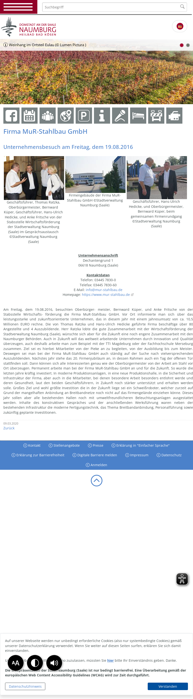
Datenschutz (171, 455)
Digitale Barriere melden (96, 455)
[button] (54, 663)
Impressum (138, 455)
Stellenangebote (66, 445)
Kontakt (33, 445)
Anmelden (98, 465)
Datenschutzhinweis (25, 686)
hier (110, 660)
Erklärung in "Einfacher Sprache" (142, 445)
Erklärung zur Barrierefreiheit (39, 455)
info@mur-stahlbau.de (104, 289)
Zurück (8, 428)
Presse (97, 445)
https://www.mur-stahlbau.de (106, 294)
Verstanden (168, 686)
